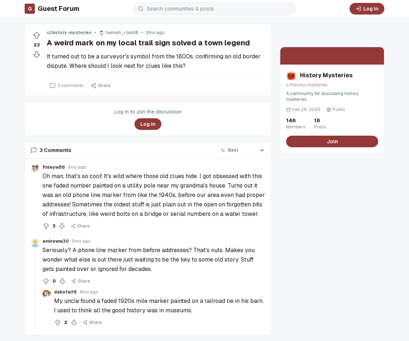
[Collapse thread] (35, 288)
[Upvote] (36, 35)
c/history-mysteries (69, 33)
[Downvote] (36, 54)
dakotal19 (65, 292)
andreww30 (55, 241)
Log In (367, 8)
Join (332, 141)
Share (101, 86)
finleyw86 (53, 167)
